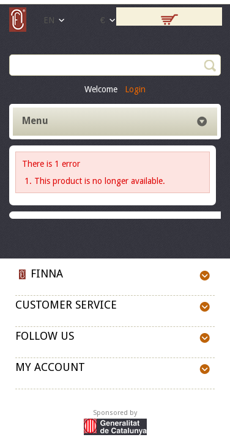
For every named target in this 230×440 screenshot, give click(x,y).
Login (135, 89)
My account (50, 367)
